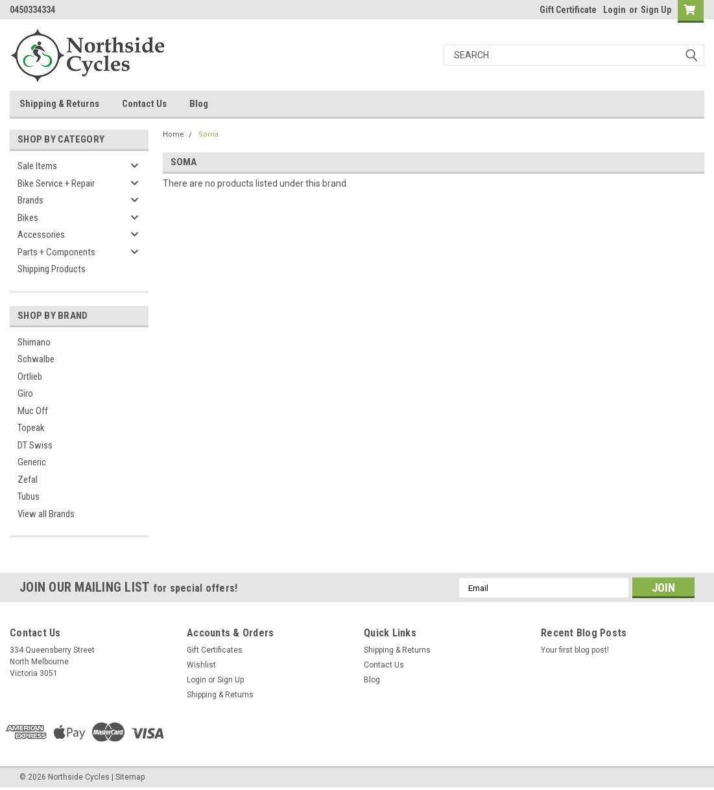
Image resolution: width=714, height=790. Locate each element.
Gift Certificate (568, 10)
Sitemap (130, 777)
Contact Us (144, 104)
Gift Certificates (215, 650)
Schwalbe (36, 359)
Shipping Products (52, 269)
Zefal (28, 479)
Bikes (28, 218)
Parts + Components (56, 252)
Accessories (41, 234)
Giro (25, 393)
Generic (32, 462)
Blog (198, 104)
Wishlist (201, 664)
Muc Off (33, 411)
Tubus (29, 496)
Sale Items (37, 166)
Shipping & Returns (59, 104)
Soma (208, 134)
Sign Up (656, 10)
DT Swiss (35, 445)
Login (614, 10)
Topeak (31, 428)
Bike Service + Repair (56, 183)
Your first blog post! (575, 650)
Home (173, 134)
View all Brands (46, 514)
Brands (30, 200)
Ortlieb (30, 376)
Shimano (34, 342)
